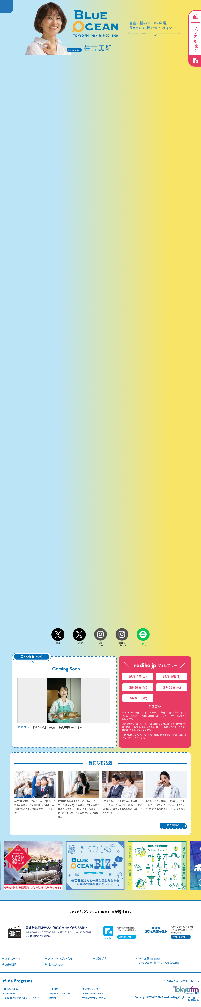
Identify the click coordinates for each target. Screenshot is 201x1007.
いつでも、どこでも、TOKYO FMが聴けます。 (100, 911)
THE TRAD (54, 989)
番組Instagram (100, 643)
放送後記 (10, 964)
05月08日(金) (138, 687)
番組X (57, 643)
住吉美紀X (79, 643)
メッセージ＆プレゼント (60, 958)
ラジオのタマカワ (91, 989)
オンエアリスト (56, 964)
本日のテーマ (12, 958)
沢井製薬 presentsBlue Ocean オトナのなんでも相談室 (159, 960)
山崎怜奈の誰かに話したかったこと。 (21, 998)
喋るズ (52, 998)
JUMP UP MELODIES (92, 993)
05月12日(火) (138, 676)
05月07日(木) (172, 687)
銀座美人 (101, 958)
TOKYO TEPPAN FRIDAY (94, 998)
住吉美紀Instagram (121, 643)
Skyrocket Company (59, 993)
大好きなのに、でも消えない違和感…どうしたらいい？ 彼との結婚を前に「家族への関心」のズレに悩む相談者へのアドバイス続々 (122, 805)
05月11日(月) (172, 676)
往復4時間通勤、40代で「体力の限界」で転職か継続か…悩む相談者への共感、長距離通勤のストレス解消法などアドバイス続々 (35, 805)
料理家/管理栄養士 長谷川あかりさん (63, 703)
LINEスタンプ (143, 643)
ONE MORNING (10, 989)
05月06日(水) (138, 698)
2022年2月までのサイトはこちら (181, 981)
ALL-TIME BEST (9, 993)
